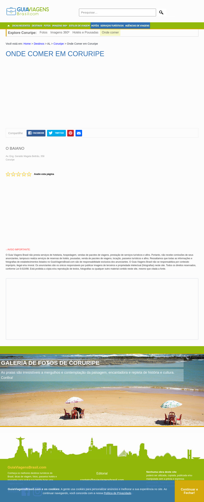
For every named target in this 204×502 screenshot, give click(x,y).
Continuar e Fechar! (189, 491)
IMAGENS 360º (59, 25)
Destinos (39, 43)
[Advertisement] (43, 94)
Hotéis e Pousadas (85, 32)
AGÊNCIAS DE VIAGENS (137, 25)
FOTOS (47, 25)
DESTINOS (37, 25)
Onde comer (110, 32)
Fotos (43, 32)
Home (27, 43)
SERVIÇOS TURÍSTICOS (111, 25)
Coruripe (59, 43)
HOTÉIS (95, 25)
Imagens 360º (59, 32)
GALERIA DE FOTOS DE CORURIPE (50, 363)
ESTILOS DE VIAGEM (79, 25)
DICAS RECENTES (21, 25)
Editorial (102, 473)
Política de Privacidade (117, 493)
